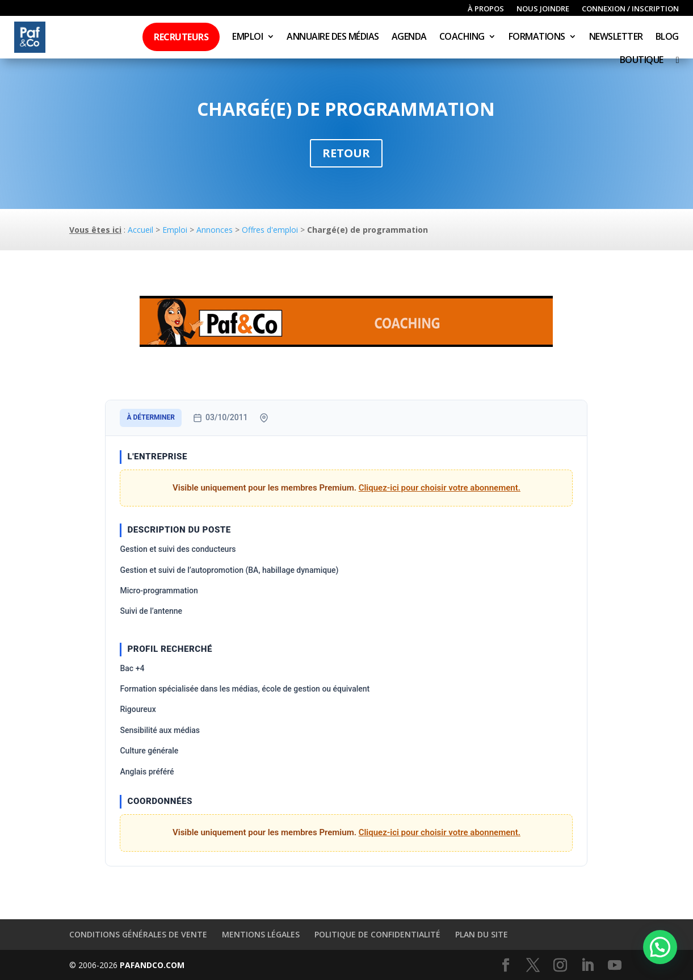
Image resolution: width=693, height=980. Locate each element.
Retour (346, 153)
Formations (537, 37)
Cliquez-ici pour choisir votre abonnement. (439, 488)
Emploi (247, 37)
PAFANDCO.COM (152, 965)
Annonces (214, 229)
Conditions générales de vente (138, 934)
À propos (486, 9)
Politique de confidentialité (377, 934)
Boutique (641, 61)
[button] (660, 947)
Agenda (409, 37)
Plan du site (481, 934)
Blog (667, 37)
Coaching (462, 37)
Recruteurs (181, 37)
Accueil (140, 229)
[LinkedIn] (587, 965)
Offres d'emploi (270, 229)
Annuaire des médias (333, 37)
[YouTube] (614, 965)
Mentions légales (261, 934)
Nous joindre (542, 9)
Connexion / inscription (630, 9)
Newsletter (616, 37)
